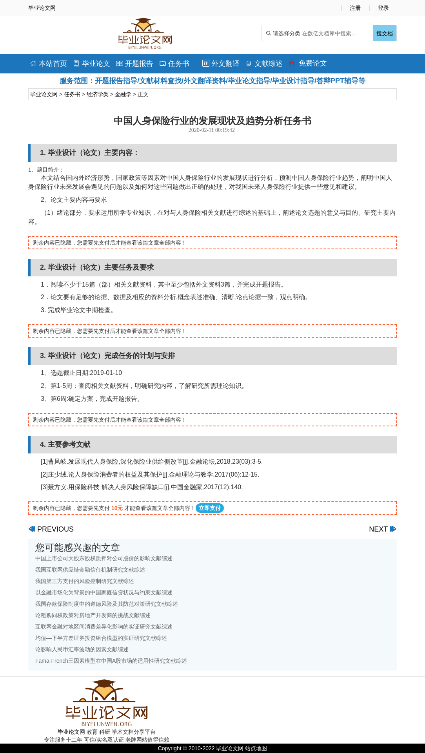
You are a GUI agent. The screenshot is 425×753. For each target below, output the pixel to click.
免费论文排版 (308, 65)
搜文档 (384, 33)
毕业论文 (91, 64)
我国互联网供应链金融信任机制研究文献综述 (90, 570)
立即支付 (210, 508)
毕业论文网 (44, 94)
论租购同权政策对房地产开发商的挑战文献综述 (93, 615)
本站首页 (48, 64)
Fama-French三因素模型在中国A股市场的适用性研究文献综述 (111, 661)
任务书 (174, 64)
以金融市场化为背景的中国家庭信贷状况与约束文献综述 (104, 592)
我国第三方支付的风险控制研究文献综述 (84, 581)
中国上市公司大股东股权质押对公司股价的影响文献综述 (104, 558)
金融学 (123, 94)
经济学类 (98, 94)
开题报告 (134, 64)
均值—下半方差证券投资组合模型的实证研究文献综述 (101, 638)
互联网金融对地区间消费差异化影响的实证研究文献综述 (104, 626)
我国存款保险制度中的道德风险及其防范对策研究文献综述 (106, 604)
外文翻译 (221, 64)
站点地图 (256, 748)
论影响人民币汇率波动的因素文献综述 (82, 649)
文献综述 (264, 64)
